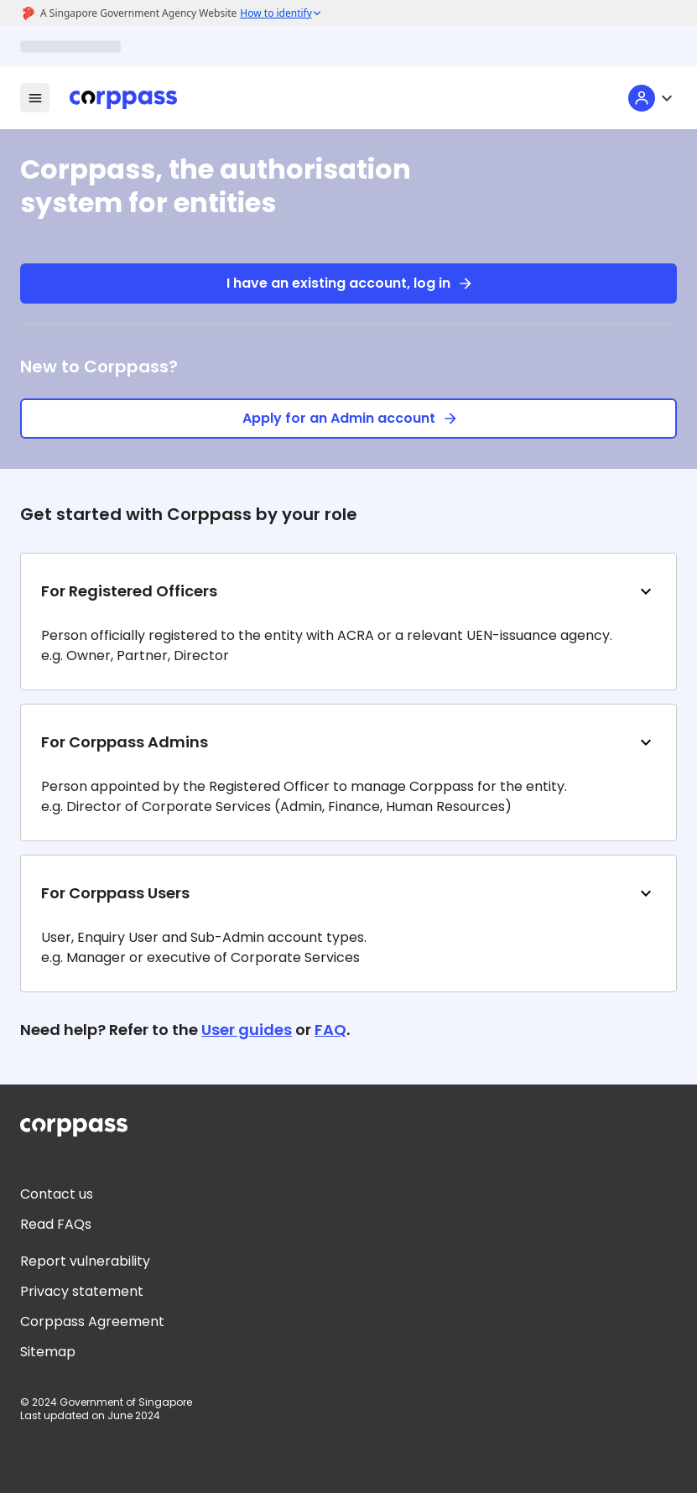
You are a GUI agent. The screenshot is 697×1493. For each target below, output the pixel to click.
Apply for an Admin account (348, 418)
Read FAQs (55, 1224)
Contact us (56, 1194)
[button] (348, 621)
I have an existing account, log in (348, 283)
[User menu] (652, 98)
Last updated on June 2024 (90, 1416)
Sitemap (47, 1351)
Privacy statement (81, 1291)
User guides (246, 1029)
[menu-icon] (34, 97)
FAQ (330, 1029)
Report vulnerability (85, 1261)
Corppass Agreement (92, 1321)
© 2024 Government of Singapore (106, 1402)
